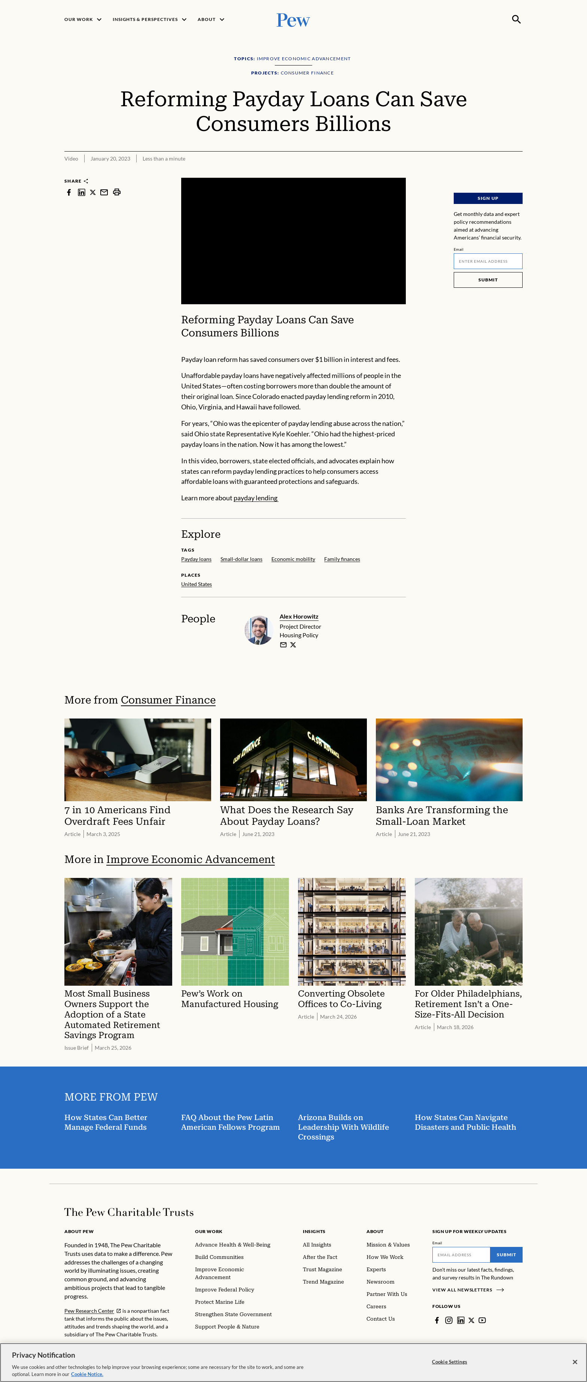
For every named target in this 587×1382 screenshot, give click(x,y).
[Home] (129, 1212)
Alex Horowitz (299, 616)
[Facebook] (436, 1320)
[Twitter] (471, 1320)
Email (459, 249)
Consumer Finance (168, 700)
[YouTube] (482, 1320)
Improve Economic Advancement (190, 859)
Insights (314, 1231)
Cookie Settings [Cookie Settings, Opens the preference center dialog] (449, 1362)
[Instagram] (448, 1320)
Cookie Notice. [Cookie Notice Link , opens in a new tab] (87, 1374)
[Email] (488, 261)
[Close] (575, 1362)
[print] (116, 192)
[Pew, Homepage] (293, 19)
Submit (488, 280)
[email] (283, 645)
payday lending (256, 498)
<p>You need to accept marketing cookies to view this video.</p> (293, 241)
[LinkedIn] (460, 1320)
